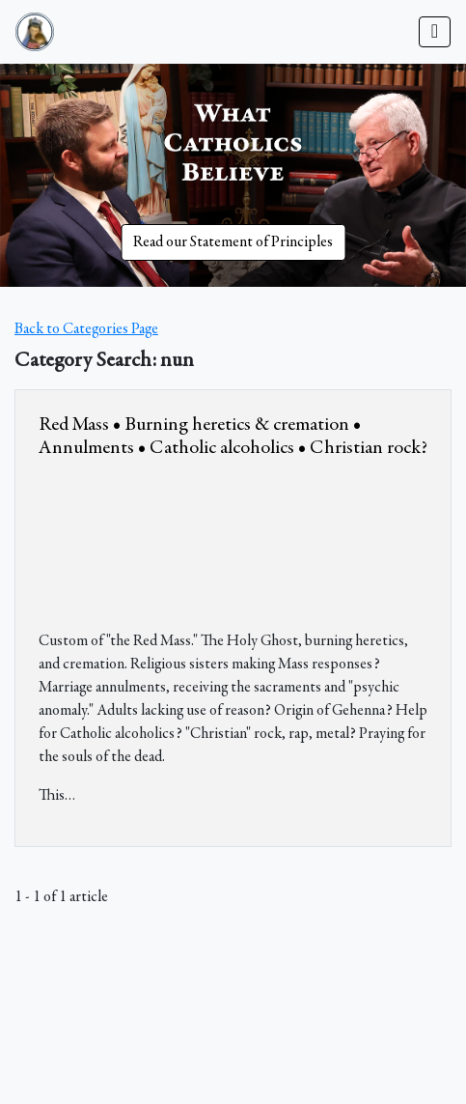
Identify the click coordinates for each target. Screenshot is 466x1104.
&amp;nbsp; (183, 540)
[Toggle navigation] (435, 31)
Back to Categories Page (86, 329)
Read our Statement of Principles (233, 242)
